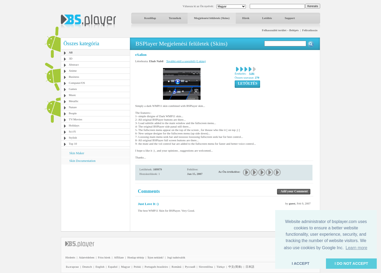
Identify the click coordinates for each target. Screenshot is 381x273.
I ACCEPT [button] (301, 263)
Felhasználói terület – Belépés (280, 30)
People (73, 113)
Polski (137, 266)
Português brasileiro (156, 266)
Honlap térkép (136, 257)
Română (177, 266)
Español (112, 266)
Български (72, 266)
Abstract (74, 64)
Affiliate (119, 257)
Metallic (74, 101)
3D (70, 58)
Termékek (175, 18)
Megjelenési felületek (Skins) (211, 18)
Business (74, 76)
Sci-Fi (72, 131)
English (100, 266)
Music (72, 95)
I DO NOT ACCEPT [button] (351, 263)
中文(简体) (235, 266)
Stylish (73, 137)
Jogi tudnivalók (176, 257)
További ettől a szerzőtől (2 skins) (186, 61)
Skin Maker (76, 153)
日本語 (250, 266)
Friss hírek (104, 257)
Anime (73, 70)
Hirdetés (70, 257)
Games (73, 88)
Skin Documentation (82, 161)
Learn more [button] (356, 247)
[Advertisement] (95, 198)
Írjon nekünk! (156, 257)
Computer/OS (77, 82)
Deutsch (87, 266)
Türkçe (220, 266)
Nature (73, 107)
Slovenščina (206, 266)
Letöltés (267, 18)
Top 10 (73, 143)
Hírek (245, 18)
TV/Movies (75, 119)
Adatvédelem (86, 257)
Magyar (125, 266)
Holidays (74, 125)
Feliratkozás (310, 30)
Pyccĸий (190, 266)
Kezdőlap (150, 18)
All (70, 52)
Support (290, 18)
